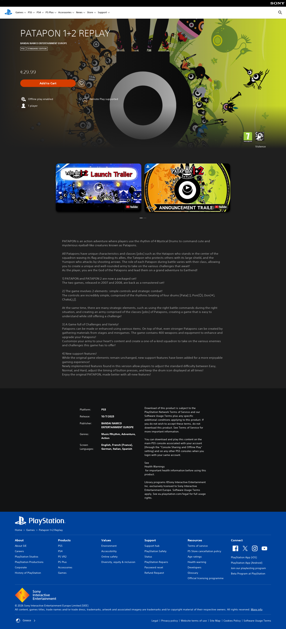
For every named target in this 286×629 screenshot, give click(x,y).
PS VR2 (62, 556)
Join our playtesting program (248, 568)
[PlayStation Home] (8, 13)
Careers (19, 551)
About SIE (21, 545)
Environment (109, 545)
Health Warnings (154, 466)
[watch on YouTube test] (132, 207)
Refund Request (154, 572)
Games (19, 12)
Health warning (197, 562)
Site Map (215, 620)
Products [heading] (64, 540)
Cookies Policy (232, 620)
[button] (99, 187)
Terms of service (198, 545)
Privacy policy (169, 620)
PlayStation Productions (29, 562)
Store (90, 12)
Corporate (21, 567)
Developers (194, 567)
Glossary (193, 572)
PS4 (39, 12)
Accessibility (109, 551)
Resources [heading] (195, 540)
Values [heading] (106, 540)
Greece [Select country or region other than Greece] (26, 620)
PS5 (30, 12)
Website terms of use (194, 620)
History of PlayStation (28, 572)
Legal (155, 620)
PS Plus (50, 12)
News (79, 12)
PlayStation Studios (26, 556)
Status (148, 556)
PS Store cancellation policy (204, 551)
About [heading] (19, 540)
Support (102, 12)
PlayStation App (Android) (246, 562)
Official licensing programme (206, 578)
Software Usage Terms (257, 620)
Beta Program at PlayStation (248, 573)
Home (18, 530)
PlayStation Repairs (156, 562)
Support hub (152, 545)
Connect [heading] (237, 540)
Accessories (64, 12)
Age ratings (195, 556)
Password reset (153, 567)
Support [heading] (150, 540)
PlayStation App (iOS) (244, 557)
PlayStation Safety (155, 551)
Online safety (109, 556)
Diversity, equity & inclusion (118, 562)
